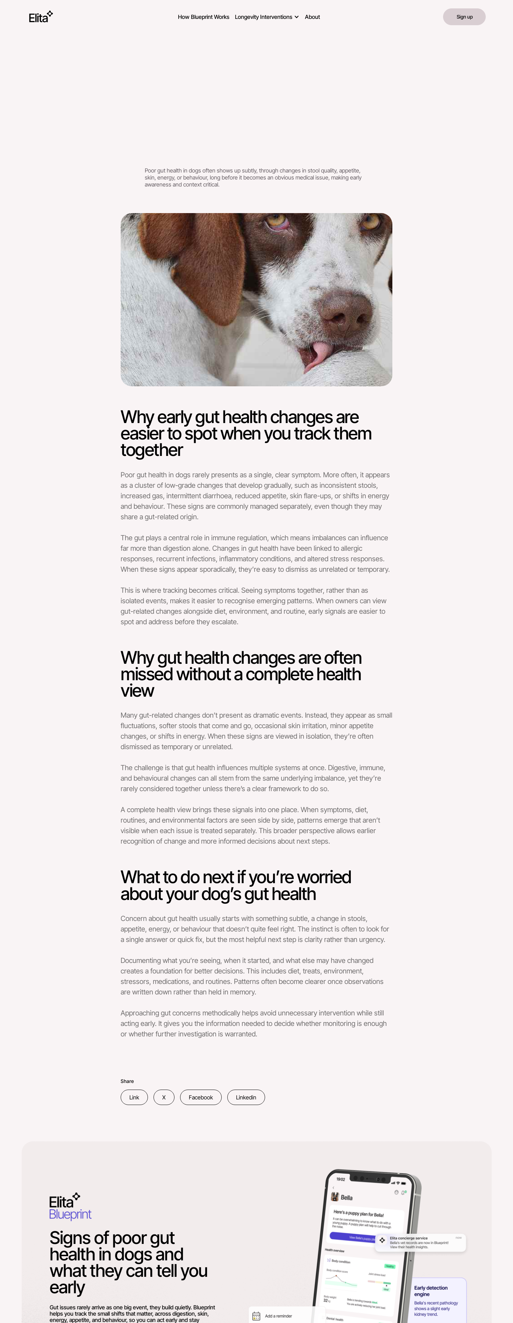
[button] (267, 15)
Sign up (465, 17)
